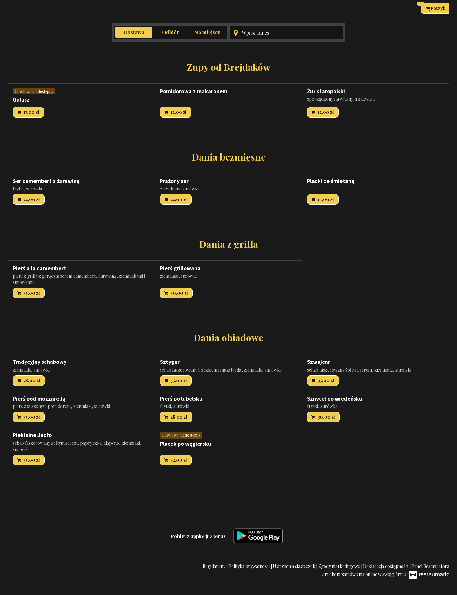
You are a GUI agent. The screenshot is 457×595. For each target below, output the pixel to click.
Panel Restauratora (430, 566)
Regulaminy (214, 566)
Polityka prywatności (249, 566)
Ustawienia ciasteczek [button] (294, 566)
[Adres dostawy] (286, 32)
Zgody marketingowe (339, 566)
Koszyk (433, 7)
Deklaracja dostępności (386, 566)
